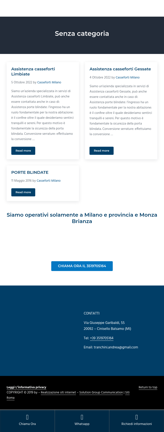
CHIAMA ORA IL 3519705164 (82, 266)
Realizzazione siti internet (58, 393)
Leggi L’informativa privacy (27, 387)
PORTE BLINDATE (30, 172)
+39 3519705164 (102, 338)
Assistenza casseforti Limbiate (33, 72)
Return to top (148, 387)
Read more (25, 151)
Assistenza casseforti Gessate (120, 69)
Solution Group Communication (102, 393)
